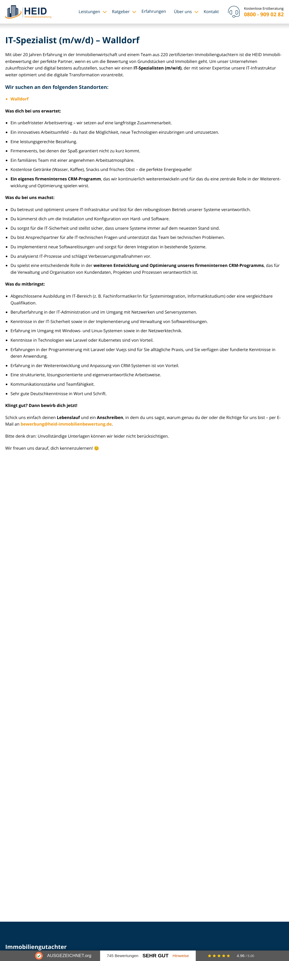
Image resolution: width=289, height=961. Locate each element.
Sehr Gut (155, 955)
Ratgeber (121, 11)
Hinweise (181, 955)
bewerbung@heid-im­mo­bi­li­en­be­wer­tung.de (66, 424)
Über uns (183, 11)
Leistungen (89, 11)
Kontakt (211, 11)
